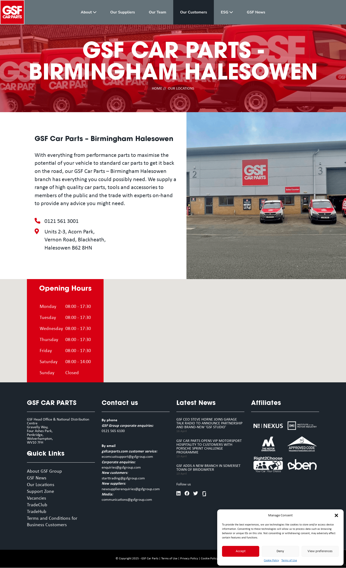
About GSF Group (44, 471)
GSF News (36, 478)
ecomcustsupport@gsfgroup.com (127, 457)
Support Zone (40, 491)
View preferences (320, 551)
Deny (280, 551)
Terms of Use (289, 560)
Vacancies (36, 498)
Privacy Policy (189, 558)
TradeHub (36, 512)
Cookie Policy (271, 560)
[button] (336, 515)
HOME (157, 89)
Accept (241, 551)
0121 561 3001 (61, 221)
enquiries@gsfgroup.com (121, 468)
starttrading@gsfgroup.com (123, 478)
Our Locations (40, 485)
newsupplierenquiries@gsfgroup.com (131, 489)
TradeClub (37, 505)
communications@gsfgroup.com (127, 500)
